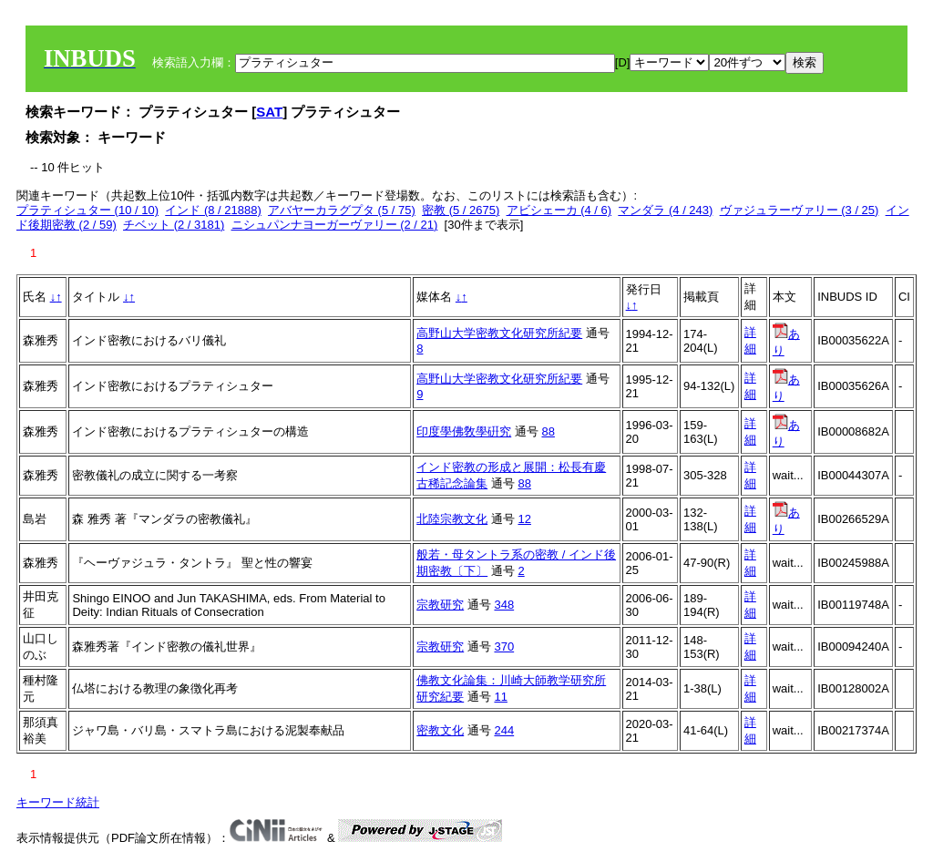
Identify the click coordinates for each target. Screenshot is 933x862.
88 (547, 431)
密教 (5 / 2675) (460, 210)
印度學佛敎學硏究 (463, 431)
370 (504, 646)
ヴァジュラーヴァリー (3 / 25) (799, 210)
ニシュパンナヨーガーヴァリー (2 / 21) (334, 224)
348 (504, 604)
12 (524, 519)
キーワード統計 (57, 802)
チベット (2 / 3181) (173, 224)
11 (500, 696)
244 (504, 730)
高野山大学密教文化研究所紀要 (499, 333)
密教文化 (440, 730)
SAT (269, 111)
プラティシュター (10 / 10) (87, 210)
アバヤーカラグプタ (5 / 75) (341, 210)
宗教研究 (440, 604)
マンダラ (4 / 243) (665, 210)
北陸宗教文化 (451, 519)
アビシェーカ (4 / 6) (559, 210)
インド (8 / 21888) (213, 210)
